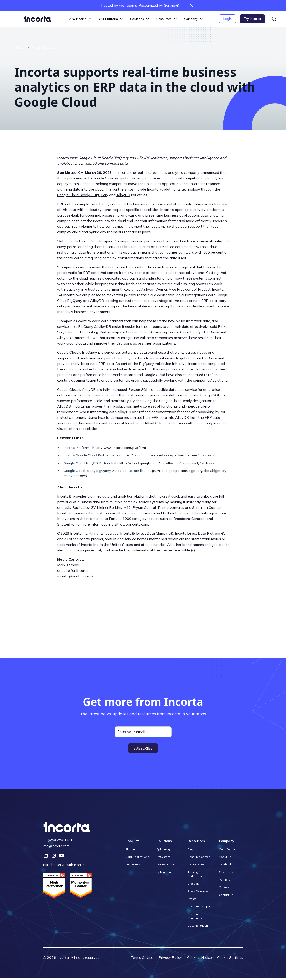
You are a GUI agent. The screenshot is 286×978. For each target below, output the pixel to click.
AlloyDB (123, 195)
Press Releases (44, 47)
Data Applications (137, 856)
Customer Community (195, 916)
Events (192, 898)
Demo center (196, 864)
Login (227, 19)
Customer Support (200, 906)
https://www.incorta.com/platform (119, 447)
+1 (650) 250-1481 (57, 840)
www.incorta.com (133, 524)
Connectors (132, 864)
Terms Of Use (142, 957)
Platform (131, 849)
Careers (224, 887)
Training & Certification (195, 874)
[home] (37, 19)
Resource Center (199, 856)
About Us (225, 856)
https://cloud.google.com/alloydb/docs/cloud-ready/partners (166, 463)
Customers (226, 872)
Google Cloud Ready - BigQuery (82, 195)
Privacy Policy (170, 957)
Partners (224, 879)
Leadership (226, 864)
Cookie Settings (230, 957)
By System (163, 856)
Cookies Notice (199, 957)
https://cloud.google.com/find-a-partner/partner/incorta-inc (168, 455)
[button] (80, 19)
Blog (191, 849)
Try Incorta (252, 19)
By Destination (165, 864)
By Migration (164, 872)
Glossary (193, 883)
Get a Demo (227, 849)
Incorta (123, 172)
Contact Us (226, 894)
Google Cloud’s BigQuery (77, 352)
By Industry (163, 849)
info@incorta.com (56, 846)
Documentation (198, 925)
